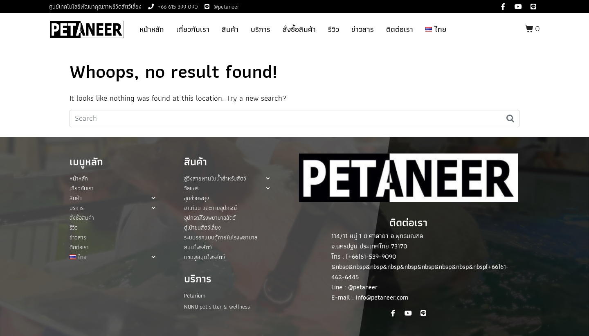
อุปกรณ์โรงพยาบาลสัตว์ (210, 217)
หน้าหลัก (151, 29)
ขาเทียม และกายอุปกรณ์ (210, 207)
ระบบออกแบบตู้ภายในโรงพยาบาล (220, 237)
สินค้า (230, 29)
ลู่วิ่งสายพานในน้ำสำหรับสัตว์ (227, 178)
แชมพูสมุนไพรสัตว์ (204, 257)
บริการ (260, 29)
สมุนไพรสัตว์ (198, 247)
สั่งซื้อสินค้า (299, 29)
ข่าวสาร (362, 29)
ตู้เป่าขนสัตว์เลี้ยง (202, 227)
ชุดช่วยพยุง (196, 198)
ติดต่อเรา (399, 29)
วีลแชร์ (227, 188)
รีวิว (333, 29)
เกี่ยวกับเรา (192, 29)
